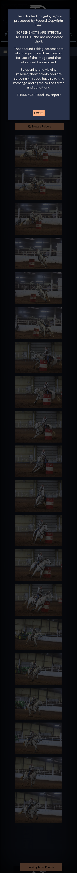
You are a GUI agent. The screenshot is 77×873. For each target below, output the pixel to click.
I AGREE (38, 113)
